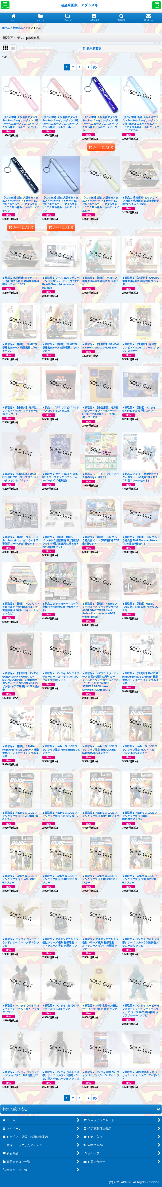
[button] (5, 5)
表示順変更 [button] (92, 48)
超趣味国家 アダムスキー (81, 5)
